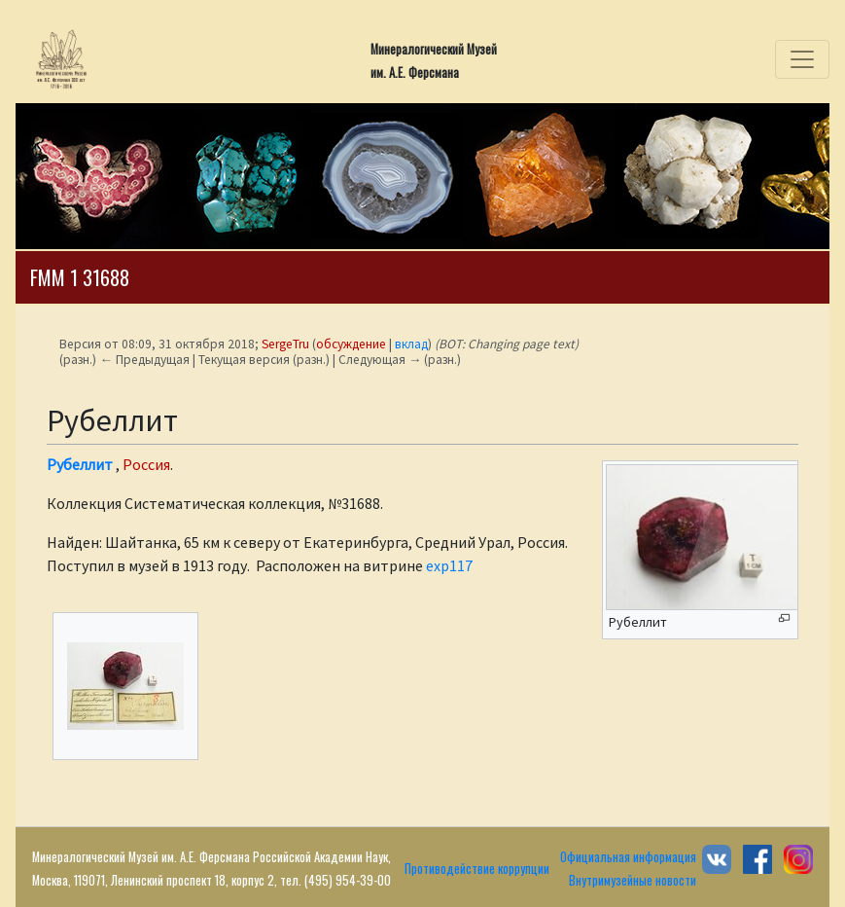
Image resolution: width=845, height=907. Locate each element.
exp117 (449, 565)
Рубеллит (80, 464)
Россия (146, 464)
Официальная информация (628, 857)
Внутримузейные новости (632, 880)
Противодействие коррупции (477, 868)
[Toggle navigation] (802, 59)
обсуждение (351, 344)
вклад (411, 344)
